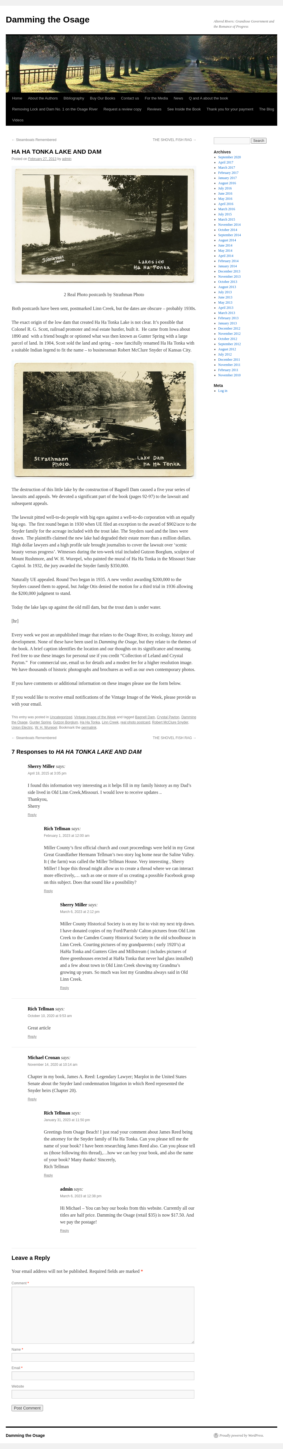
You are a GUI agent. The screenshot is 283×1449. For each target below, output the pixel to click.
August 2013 (227, 287)
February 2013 (228, 318)
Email (17, 1368)
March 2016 (226, 209)
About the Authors (43, 98)
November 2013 (229, 277)
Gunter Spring (40, 722)
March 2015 (226, 219)
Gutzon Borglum (65, 722)
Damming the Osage (48, 19)
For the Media (156, 98)
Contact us (130, 98)
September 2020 (229, 157)
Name (17, 1349)
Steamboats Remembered (34, 140)
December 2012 (229, 328)
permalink (88, 728)
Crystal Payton (168, 717)
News (178, 98)
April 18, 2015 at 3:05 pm (47, 773)
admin (67, 159)
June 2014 (225, 245)
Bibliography (74, 98)
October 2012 (227, 339)
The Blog (266, 109)
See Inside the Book (184, 109)
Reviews (154, 109)
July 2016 (225, 188)
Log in (223, 391)
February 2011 (228, 370)
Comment (20, 1283)
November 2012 (229, 334)
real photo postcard (135, 722)
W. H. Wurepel (46, 728)
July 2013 (225, 292)
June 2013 (225, 297)
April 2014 (225, 256)
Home (17, 98)
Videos (18, 120)
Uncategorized (61, 717)
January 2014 (227, 266)
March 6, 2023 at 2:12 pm (80, 912)
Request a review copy (122, 109)
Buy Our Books (102, 98)
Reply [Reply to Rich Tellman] (48, 891)
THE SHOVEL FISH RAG (174, 140)
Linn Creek (110, 722)
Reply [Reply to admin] (64, 1231)
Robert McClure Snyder (170, 722)
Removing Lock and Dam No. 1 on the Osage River (55, 109)
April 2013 (225, 308)
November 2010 (229, 375)
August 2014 (227, 240)
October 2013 (227, 282)
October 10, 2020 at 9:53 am (50, 1016)
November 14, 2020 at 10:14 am (52, 1065)
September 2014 (229, 235)
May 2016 (225, 199)
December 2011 (229, 360)
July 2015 (225, 214)
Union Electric (22, 728)
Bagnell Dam (145, 717)
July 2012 (225, 354)
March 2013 (226, 313)
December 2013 (229, 271)
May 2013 (225, 302)
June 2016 (225, 193)
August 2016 (227, 183)
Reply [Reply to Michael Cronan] (32, 1099)
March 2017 (226, 168)
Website (18, 1386)
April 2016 (225, 204)
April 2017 (225, 162)
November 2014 (229, 225)
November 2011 (229, 365)
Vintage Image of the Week (95, 717)
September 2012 (229, 344)
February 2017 (228, 173)
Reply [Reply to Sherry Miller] (32, 815)
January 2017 (227, 178)
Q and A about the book (208, 98)
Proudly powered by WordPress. (241, 1435)
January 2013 (227, 323)
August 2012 (227, 349)
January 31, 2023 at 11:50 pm (67, 1120)
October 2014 (227, 230)
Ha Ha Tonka (90, 722)
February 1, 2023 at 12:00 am (67, 836)
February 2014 (228, 261)
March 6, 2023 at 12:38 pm (80, 1196)
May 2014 (225, 251)
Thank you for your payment (229, 109)
